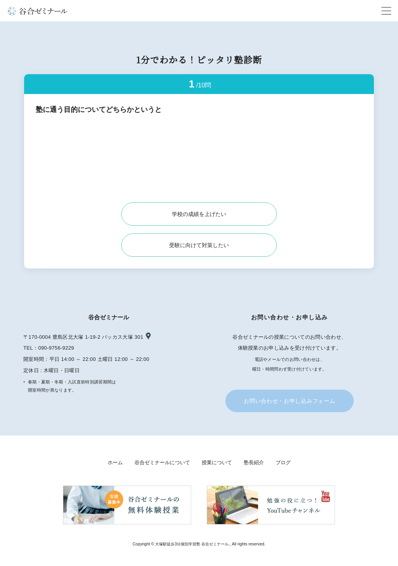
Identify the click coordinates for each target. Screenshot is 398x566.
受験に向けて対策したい (199, 245)
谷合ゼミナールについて (162, 462)
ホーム (115, 462)
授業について (217, 462)
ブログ (283, 462)
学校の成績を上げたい (199, 214)
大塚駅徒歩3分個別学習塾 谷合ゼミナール (192, 544)
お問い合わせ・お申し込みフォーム (289, 401)
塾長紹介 (254, 462)
